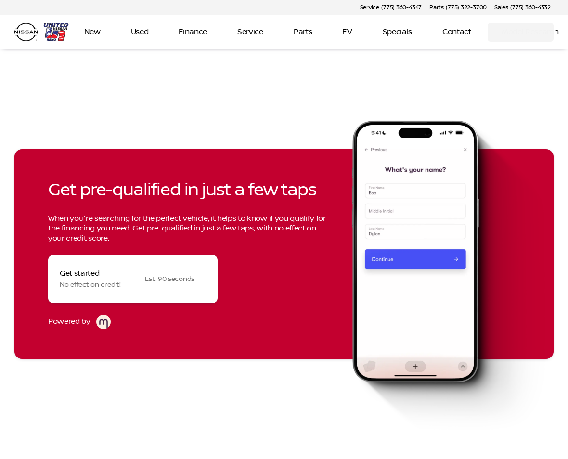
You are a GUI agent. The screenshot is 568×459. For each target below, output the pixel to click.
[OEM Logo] (26, 32)
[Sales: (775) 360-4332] (522, 7)
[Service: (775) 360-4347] (391, 7)
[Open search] (456, 32)
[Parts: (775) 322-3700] (458, 7)
